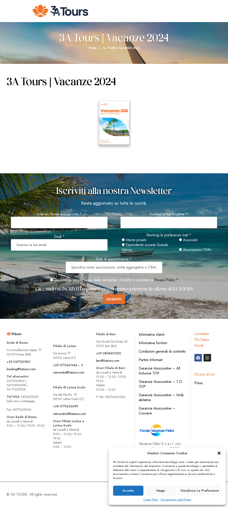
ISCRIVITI (114, 299)
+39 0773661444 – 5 (68, 365)
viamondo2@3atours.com (69, 414)
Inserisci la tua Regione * (169, 214)
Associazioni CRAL (195, 249)
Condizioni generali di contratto (162, 351)
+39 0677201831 (19, 362)
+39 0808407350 (108, 353)
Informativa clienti (151, 334)
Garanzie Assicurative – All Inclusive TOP (159, 371)
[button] (219, 453)
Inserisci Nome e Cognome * (59, 214)
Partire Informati (150, 359)
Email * (59, 236)
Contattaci (201, 333)
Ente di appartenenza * (114, 259)
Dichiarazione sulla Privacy (176, 500)
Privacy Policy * (166, 280)
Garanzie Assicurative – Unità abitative (161, 397)
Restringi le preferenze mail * (169, 235)
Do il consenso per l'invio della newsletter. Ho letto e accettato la (101, 280)
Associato (188, 240)
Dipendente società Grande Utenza (145, 247)
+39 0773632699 (65, 406)
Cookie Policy (150, 500)
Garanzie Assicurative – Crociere (157, 411)
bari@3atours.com (107, 360)
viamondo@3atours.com (68, 372)
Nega (160, 490)
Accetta (128, 490)
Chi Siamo (201, 339)
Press (198, 383)
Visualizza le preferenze (199, 490)
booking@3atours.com (21, 369)
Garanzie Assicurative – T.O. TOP (161, 384)
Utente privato (134, 240)
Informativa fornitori (153, 342)
